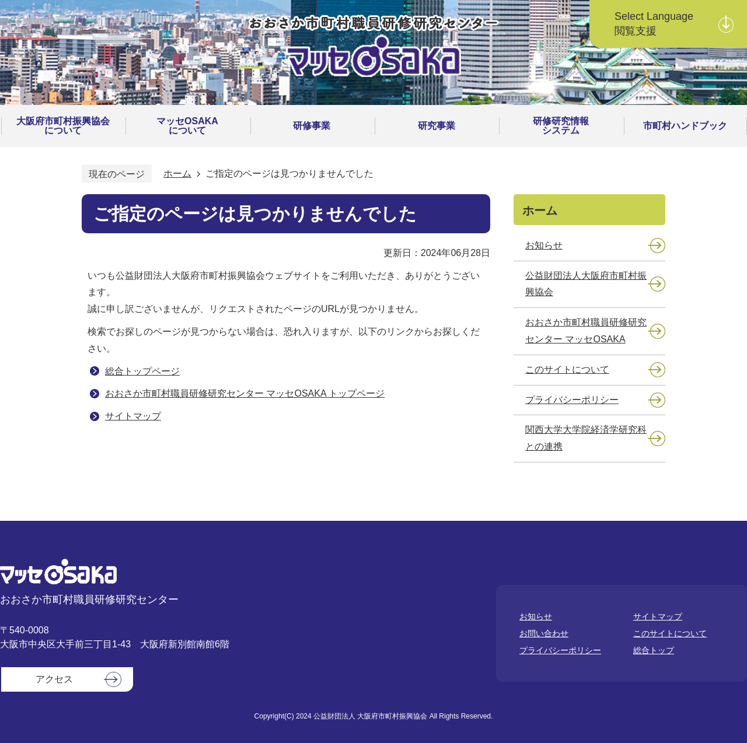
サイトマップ (133, 416)
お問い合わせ (543, 633)
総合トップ (653, 650)
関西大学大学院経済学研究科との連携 (586, 438)
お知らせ (544, 245)
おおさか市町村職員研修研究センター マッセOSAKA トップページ (245, 393)
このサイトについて (567, 369)
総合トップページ (142, 371)
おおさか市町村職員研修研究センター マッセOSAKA (586, 330)
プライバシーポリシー (572, 400)
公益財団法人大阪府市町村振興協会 (586, 284)
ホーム (177, 173)
